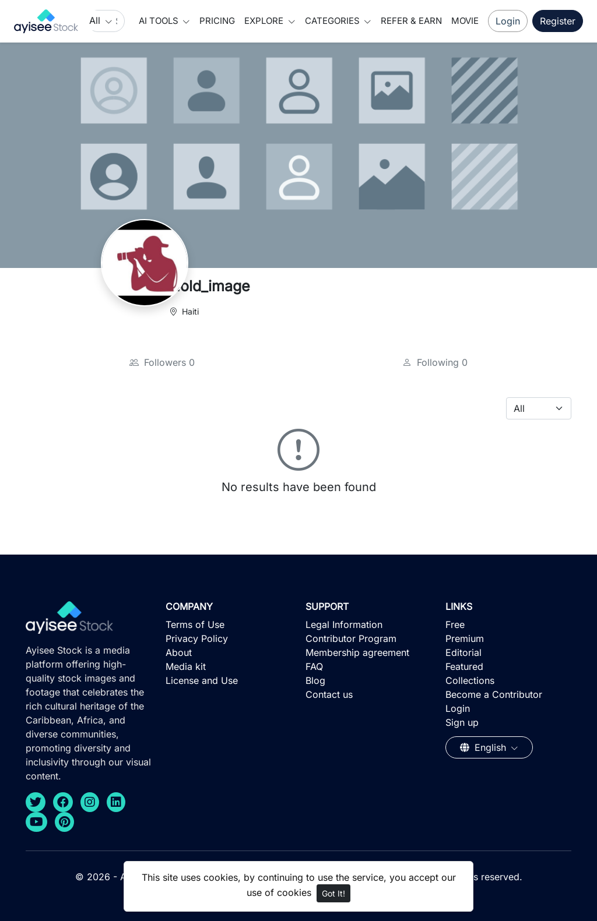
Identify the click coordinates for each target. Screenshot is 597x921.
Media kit (186, 666)
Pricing (217, 20)
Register (557, 21)
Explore (265, 20)
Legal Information (343, 624)
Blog (315, 680)
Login (508, 21)
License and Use (202, 680)
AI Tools (160, 20)
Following (435, 362)
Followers (162, 362)
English (484, 747)
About (179, 652)
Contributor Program (350, 638)
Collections (469, 680)
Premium (464, 638)
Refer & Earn (411, 20)
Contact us (329, 694)
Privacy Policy (197, 638)
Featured (464, 666)
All (96, 20)
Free (455, 624)
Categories (333, 20)
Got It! (333, 893)
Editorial (463, 652)
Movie (465, 20)
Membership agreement (357, 652)
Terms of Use (195, 624)
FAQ (314, 666)
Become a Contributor (493, 694)
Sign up (462, 722)
